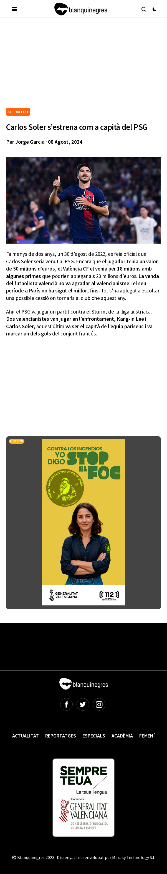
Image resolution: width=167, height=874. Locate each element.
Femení (147, 735)
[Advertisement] (86, 65)
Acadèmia (122, 735)
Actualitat (25, 735)
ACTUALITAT (18, 111)
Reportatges (60, 735)
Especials (93, 735)
